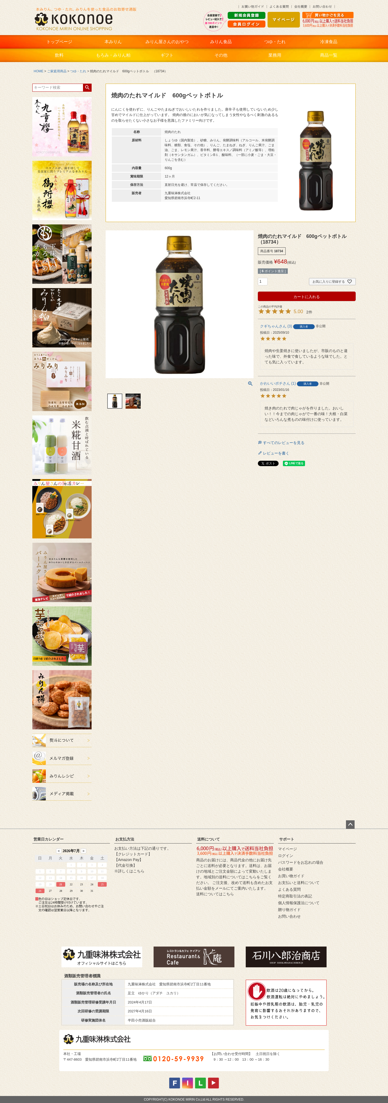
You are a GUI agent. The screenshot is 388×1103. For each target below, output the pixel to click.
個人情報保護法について (299, 903)
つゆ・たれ (275, 41)
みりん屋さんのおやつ (167, 41)
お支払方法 (124, 839)
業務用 (274, 55)
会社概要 (285, 869)
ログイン (285, 855)
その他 (220, 55)
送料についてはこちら (215, 894)
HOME (38, 71)
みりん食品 (221, 41)
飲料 (59, 55)
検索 (87, 87)
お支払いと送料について (299, 882)
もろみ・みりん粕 (113, 55)
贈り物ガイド (289, 909)
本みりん (113, 41)
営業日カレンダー (48, 839)
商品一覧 (328, 55)
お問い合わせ (289, 916)
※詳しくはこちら (129, 871)
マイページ (287, 849)
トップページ (59, 41)
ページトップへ (350, 824)
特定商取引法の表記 (295, 896)
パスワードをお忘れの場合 (300, 862)
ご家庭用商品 (57, 71)
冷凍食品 (328, 41)
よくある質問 (289, 889)
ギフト (167, 55)
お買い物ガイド (291, 876)
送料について (208, 839)
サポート (286, 839)
